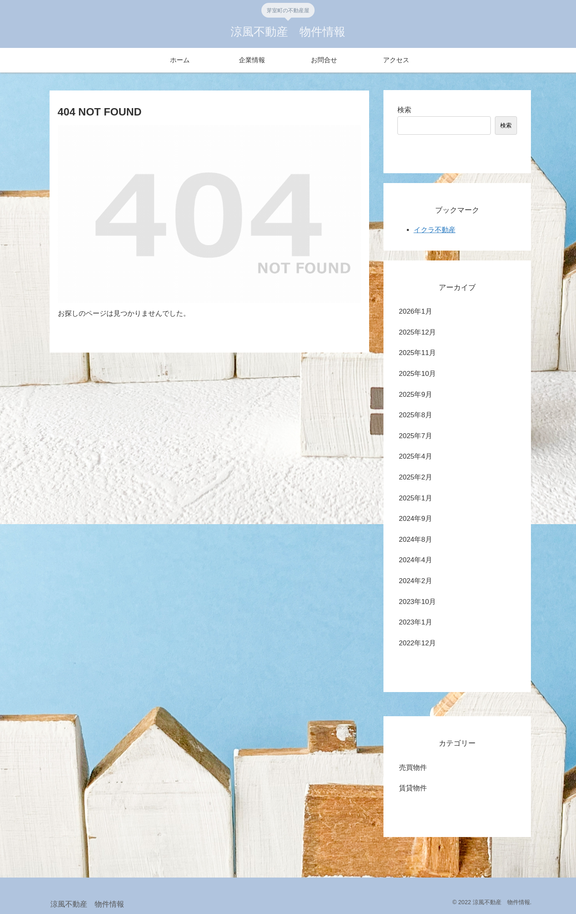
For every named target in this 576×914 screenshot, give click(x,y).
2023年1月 (415, 622)
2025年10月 (417, 374)
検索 (404, 110)
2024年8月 (415, 539)
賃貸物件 (413, 788)
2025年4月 (415, 456)
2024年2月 (415, 581)
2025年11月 (417, 353)
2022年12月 (417, 643)
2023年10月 (417, 602)
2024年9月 (415, 519)
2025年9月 (415, 394)
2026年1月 (415, 311)
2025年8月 (415, 415)
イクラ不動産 (435, 230)
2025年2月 (415, 477)
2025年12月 (417, 332)
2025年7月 (415, 436)
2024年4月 (415, 560)
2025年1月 (415, 498)
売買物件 (413, 767)
